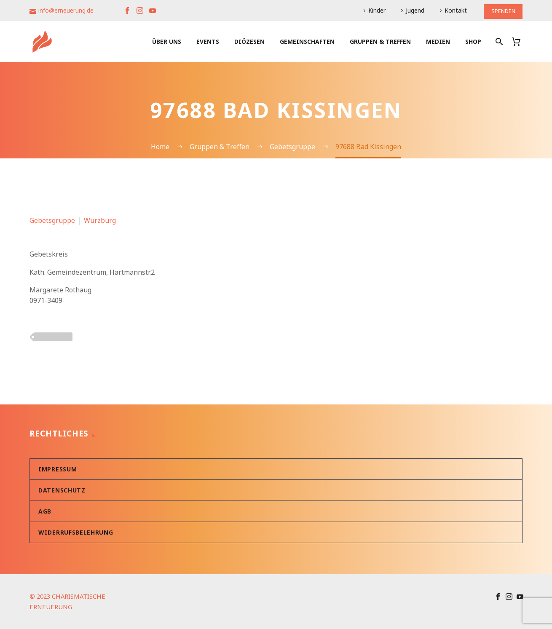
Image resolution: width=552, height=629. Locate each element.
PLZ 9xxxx (53, 336)
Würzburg (100, 220)
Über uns (166, 41)
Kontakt (453, 10)
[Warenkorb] (519, 41)
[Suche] (498, 41)
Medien (438, 41)
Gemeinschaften (307, 41)
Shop (473, 41)
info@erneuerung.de (66, 10)
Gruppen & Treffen (380, 41)
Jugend (412, 10)
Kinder (374, 10)
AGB (44, 511)
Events (207, 41)
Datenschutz (62, 490)
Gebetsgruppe (52, 220)
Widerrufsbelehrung (75, 532)
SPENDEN (502, 10)
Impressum (57, 469)
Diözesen (249, 41)
